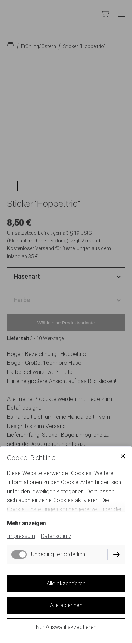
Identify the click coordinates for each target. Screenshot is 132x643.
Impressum (21, 536)
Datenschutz (56, 536)
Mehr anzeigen (26, 523)
